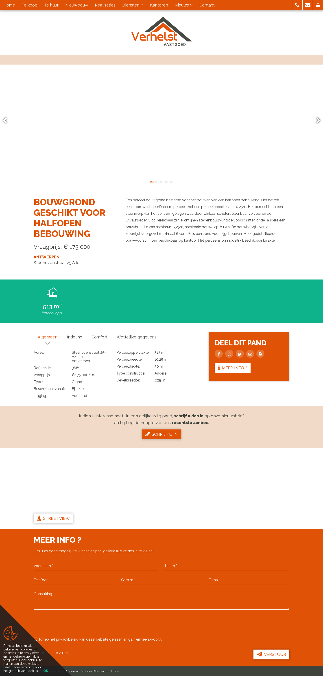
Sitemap (114, 671)
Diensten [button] (132, 5)
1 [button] (152, 181)
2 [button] (157, 181)
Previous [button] (7, 120)
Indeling (75, 337)
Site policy (100, 671)
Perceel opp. (52, 313)
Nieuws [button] (184, 5)
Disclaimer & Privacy (80, 671)
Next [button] (316, 120)
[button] (297, 5)
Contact (207, 5)
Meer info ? (233, 367)
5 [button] (171, 181)
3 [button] (161, 181)
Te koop (29, 5)
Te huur (51, 5)
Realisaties (105, 5)
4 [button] (166, 181)
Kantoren (159, 5)
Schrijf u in (161, 434)
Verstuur (271, 654)
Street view (53, 518)
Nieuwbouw (76, 5)
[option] (161, 121)
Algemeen (48, 337)
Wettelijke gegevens (139, 337)
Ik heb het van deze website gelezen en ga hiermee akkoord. (98, 639)
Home (9, 5)
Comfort (101, 337)
